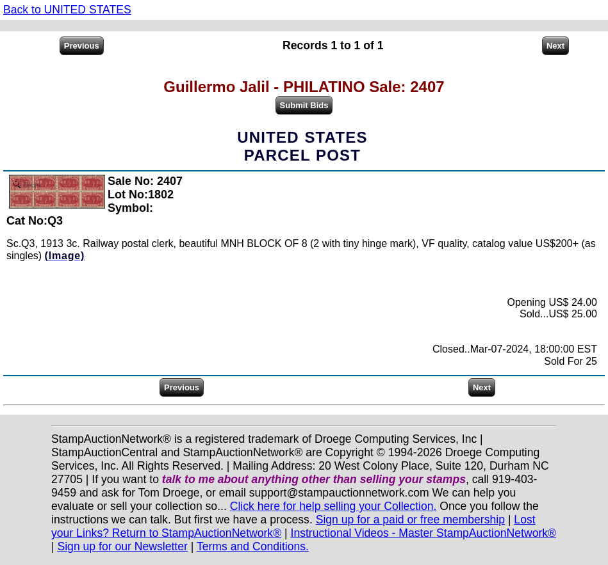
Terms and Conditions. (253, 546)
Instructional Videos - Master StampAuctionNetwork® (424, 533)
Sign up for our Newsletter (122, 546)
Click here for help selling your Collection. (333, 506)
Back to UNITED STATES (67, 9)
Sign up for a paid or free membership (410, 519)
